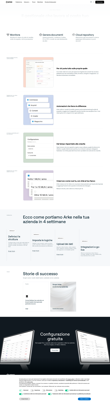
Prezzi (33, 2)
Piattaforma (19, 2)
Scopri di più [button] (24, 398)
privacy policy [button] (71, 379)
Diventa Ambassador (50, 2)
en (93, 2)
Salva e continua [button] (84, 398)
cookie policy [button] (30, 382)
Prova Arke (100, 2)
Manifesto (40, 2)
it (91, 1)
